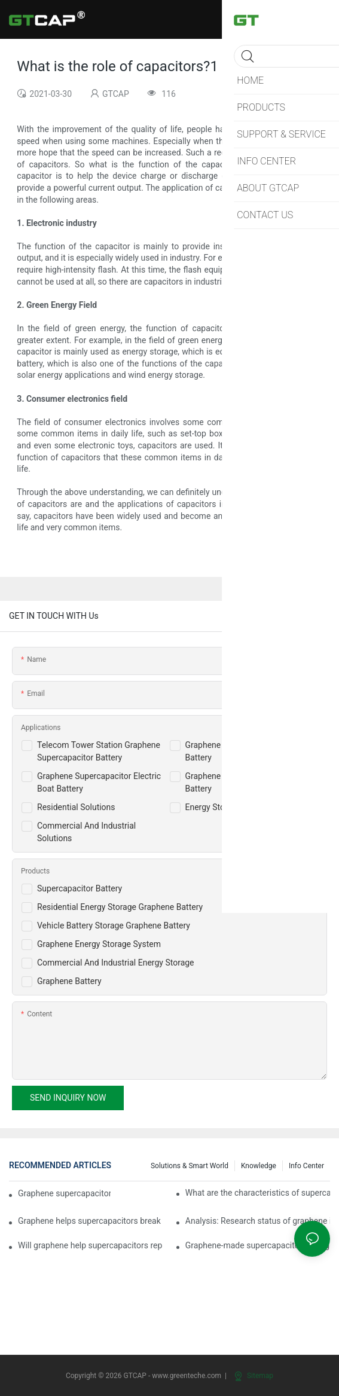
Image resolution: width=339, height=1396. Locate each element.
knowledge (258, 1166)
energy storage (278, 340)
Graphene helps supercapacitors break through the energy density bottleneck (90, 1221)
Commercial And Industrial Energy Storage (115, 962)
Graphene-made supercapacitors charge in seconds (257, 1245)
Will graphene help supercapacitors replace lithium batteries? (90, 1245)
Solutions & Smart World (189, 1166)
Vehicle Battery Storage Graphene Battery (113, 925)
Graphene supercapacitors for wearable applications (64, 1193)
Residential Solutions (76, 807)
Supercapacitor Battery (79, 888)
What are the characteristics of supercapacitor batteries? (257, 1193)
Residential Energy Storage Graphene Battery (120, 907)
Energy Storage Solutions (232, 807)
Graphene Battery (69, 981)
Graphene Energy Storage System (99, 944)
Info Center (306, 1166)
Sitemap (253, 1375)
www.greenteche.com (186, 1375)
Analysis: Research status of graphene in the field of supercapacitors (257, 1221)
